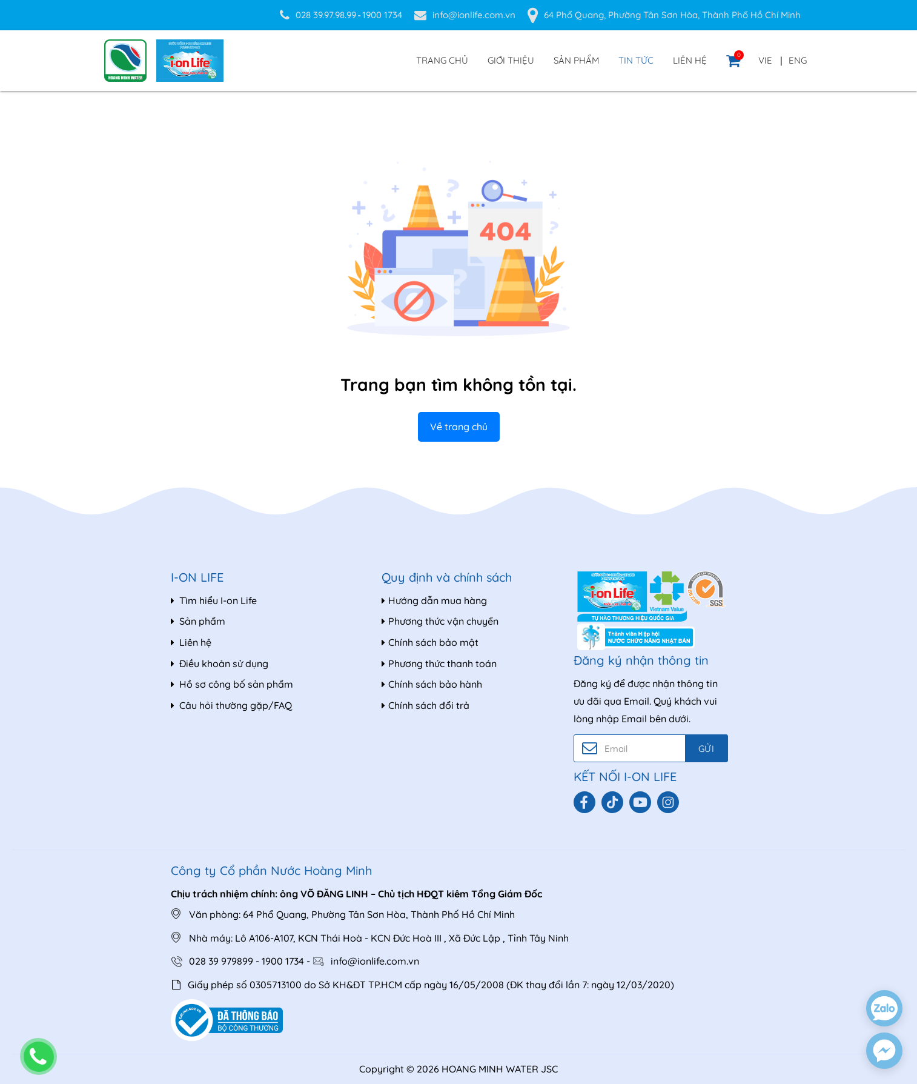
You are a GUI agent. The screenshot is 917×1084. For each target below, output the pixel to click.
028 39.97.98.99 (326, 15)
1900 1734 (382, 15)
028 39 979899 (221, 961)
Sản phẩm (576, 60)
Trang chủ (442, 60)
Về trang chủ (459, 427)
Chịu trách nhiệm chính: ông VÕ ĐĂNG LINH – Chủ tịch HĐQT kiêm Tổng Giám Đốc (356, 894)
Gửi (705, 748)
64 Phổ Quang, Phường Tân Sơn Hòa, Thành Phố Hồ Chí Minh (672, 15)
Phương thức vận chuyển (440, 621)
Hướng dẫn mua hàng (434, 600)
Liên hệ (690, 60)
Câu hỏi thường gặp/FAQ (231, 705)
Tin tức (636, 60)
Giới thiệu (511, 60)
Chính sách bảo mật (430, 642)
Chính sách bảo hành (432, 684)
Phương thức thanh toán (439, 663)
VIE (765, 60)
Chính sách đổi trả (425, 705)
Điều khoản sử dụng (219, 663)
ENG (798, 60)
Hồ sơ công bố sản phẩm (232, 684)
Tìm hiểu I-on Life (214, 600)
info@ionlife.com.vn (473, 15)
